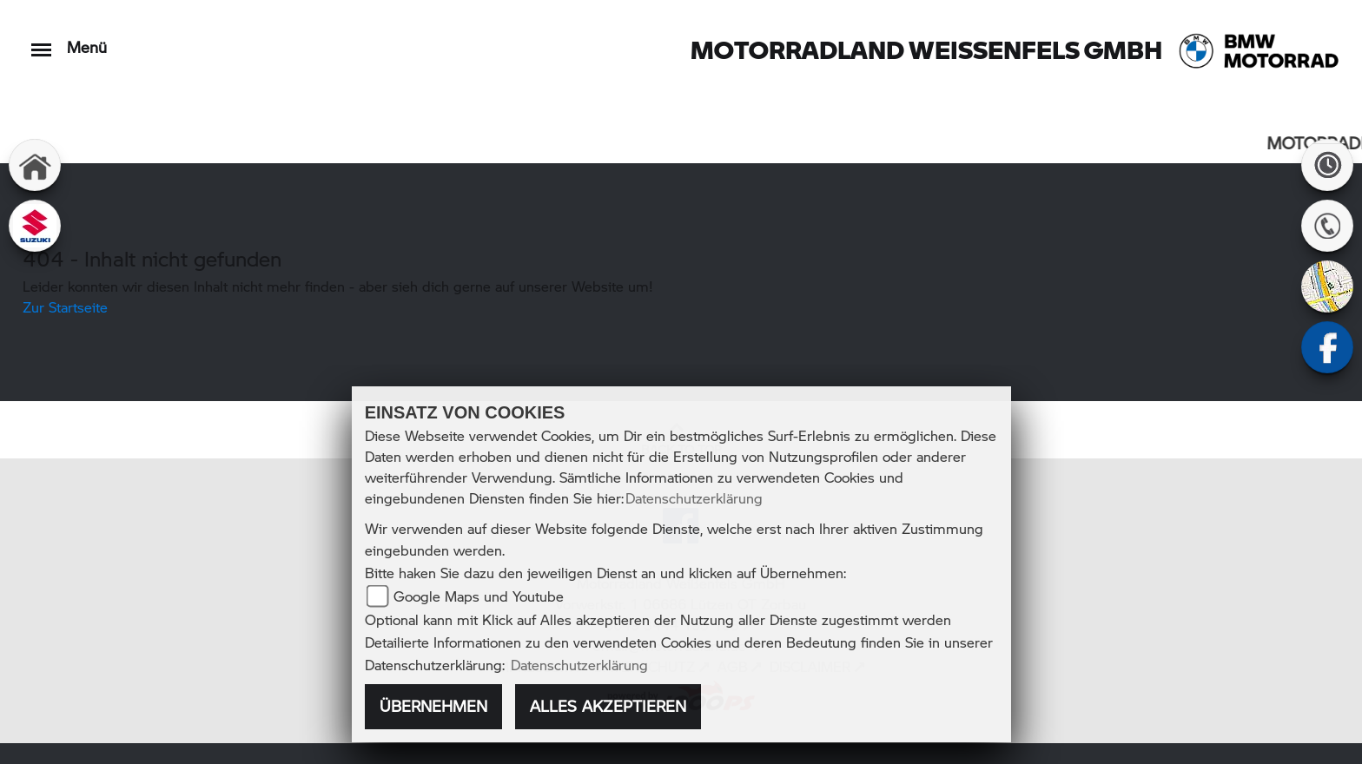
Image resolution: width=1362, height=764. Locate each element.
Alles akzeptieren (608, 705)
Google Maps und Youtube (478, 596)
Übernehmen (433, 705)
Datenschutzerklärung (694, 498)
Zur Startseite (65, 307)
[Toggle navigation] (41, 41)
